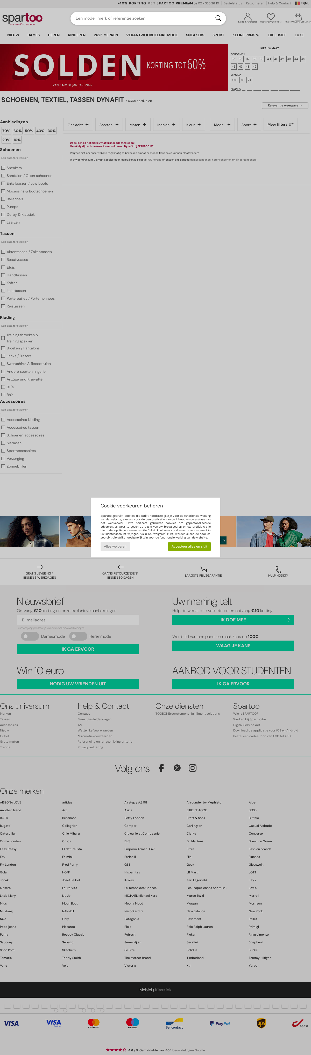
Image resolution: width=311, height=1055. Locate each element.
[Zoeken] (218, 18)
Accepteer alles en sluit (189, 546)
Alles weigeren (115, 546)
